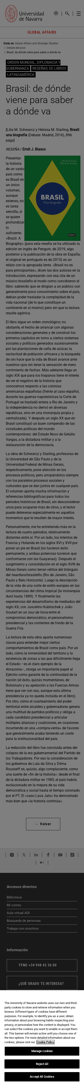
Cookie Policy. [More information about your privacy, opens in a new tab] (45, 1042)
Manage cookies (42, 1051)
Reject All (42, 1064)
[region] (42, 1037)
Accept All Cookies (42, 1076)
